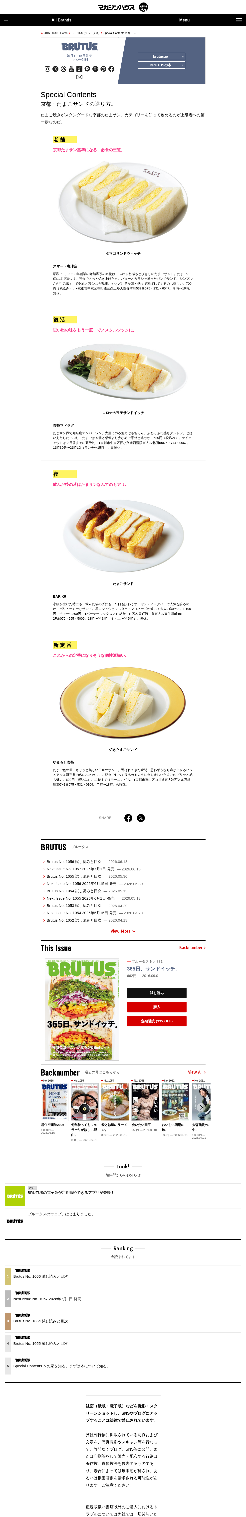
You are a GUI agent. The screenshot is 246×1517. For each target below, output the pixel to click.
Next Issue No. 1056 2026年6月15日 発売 (95, 884)
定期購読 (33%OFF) (157, 1021)
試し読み (157, 993)
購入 (156, 1007)
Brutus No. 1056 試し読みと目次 (87, 862)
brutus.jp (168, 57)
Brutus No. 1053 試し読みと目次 (87, 906)
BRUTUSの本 (166, 66)
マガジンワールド (123, 7)
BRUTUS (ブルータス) (85, 32)
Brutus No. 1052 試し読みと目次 (87, 920)
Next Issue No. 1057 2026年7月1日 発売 (94, 869)
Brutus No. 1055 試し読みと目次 (87, 876)
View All (197, 1072)
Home (63, 32)
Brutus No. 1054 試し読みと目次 (87, 891)
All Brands (37, 20)
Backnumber (192, 948)
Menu (210, 20)
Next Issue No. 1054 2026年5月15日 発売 (95, 913)
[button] (201, 1107)
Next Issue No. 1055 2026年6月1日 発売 (94, 898)
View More (123, 931)
